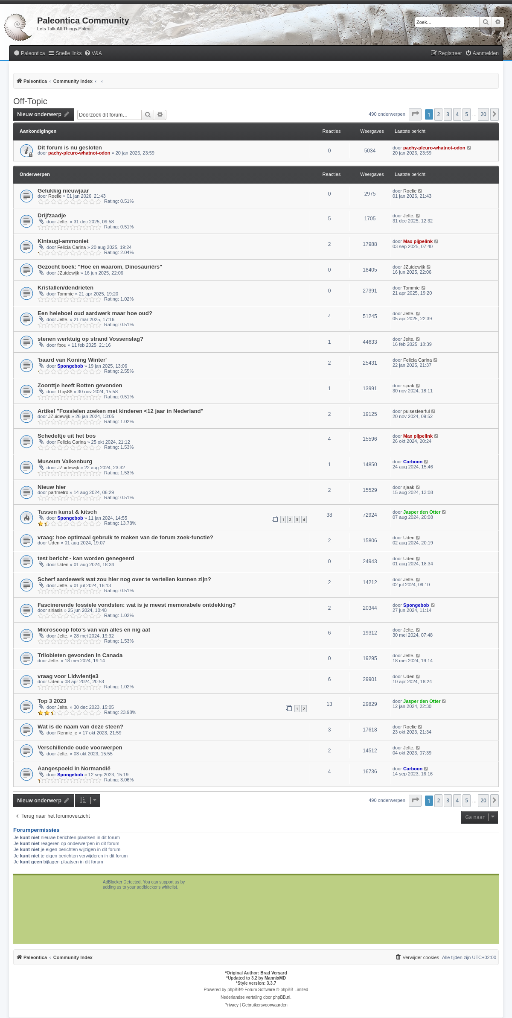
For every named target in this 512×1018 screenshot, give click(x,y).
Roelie (54, 196)
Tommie (65, 293)
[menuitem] (29, 53)
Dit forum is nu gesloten (70, 147)
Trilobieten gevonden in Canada (80, 655)
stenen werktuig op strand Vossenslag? (90, 339)
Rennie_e (67, 732)
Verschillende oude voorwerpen (80, 747)
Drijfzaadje (52, 215)
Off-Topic (30, 101)
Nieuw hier (52, 487)
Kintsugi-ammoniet (63, 241)
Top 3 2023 (52, 701)
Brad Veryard (273, 973)
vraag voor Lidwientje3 (68, 676)
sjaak (408, 385)
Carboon (412, 461)
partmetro (58, 492)
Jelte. (62, 221)
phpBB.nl (282, 997)
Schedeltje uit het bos (67, 436)
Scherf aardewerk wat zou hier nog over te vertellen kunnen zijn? (124, 579)
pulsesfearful (416, 411)
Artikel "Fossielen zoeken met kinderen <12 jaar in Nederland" (121, 411)
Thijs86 (64, 391)
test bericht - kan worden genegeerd (86, 558)
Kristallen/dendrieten (65, 287)
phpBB (233, 989)
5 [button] (466, 114)
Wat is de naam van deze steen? (80, 726)
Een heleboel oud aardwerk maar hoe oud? (95, 313)
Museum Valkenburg (65, 461)
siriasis (55, 610)
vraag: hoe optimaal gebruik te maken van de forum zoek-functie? (125, 537)
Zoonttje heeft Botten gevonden (80, 385)
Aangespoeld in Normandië (74, 768)
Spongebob (70, 366)
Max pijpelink (418, 241)
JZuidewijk (68, 272)
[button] (415, 114)
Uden (53, 542)
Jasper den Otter (421, 512)
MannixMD (275, 978)
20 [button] (483, 114)
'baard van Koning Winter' (72, 360)
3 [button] (447, 114)
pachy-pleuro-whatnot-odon (79, 152)
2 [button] (438, 114)
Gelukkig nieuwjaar (63, 190)
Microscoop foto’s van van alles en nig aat (94, 629)
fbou (61, 345)
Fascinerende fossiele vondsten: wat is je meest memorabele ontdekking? (137, 605)
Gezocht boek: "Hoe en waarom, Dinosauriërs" (100, 266)
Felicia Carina (71, 247)
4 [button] (457, 114)
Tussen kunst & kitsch (67, 512)
